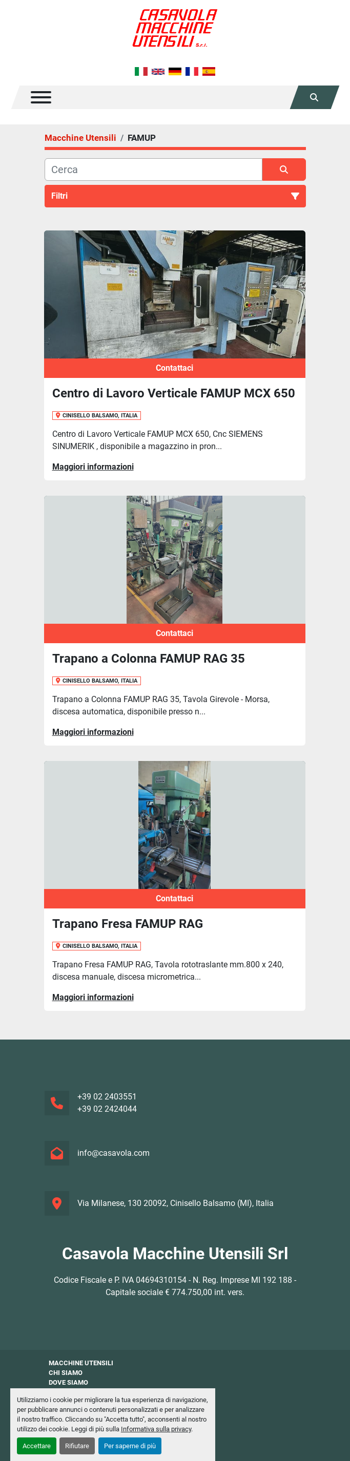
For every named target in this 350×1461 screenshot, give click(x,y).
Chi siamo (66, 1373)
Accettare (37, 1446)
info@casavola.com (113, 1153)
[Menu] (41, 97)
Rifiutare (77, 1446)
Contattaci (174, 368)
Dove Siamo (68, 1382)
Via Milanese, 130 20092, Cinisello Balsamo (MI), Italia (175, 1203)
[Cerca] (153, 169)
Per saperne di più (130, 1446)
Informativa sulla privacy (156, 1429)
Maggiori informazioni (93, 467)
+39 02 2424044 (107, 1109)
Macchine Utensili (81, 1363)
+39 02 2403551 (107, 1097)
